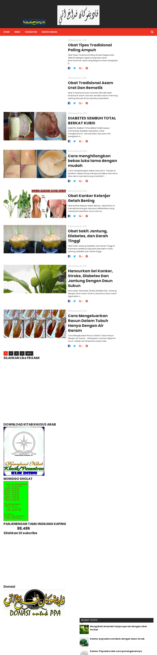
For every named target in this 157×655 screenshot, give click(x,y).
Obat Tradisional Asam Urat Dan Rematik (70, 83)
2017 (116, 275)
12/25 (118, 281)
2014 (116, 342)
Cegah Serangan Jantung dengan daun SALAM (136, 86)
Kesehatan (30, 32)
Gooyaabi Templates (55, 650)
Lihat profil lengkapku (79, 628)
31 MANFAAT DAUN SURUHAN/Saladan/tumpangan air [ (137, 127)
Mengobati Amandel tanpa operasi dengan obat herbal (137, 49)
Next (29, 340)
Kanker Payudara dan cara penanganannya (136, 74)
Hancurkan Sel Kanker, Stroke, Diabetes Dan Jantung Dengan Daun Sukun (71, 271)
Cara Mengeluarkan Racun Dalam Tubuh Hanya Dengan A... (134, 329)
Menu (17, 32)
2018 (116, 271)
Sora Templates (21, 650)
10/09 (119, 333)
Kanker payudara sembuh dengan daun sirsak (136, 61)
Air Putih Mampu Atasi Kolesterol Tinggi (133, 139)
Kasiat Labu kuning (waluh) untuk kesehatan (137, 164)
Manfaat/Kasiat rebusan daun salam (135, 152)
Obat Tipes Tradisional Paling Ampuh (70, 48)
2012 (116, 345)
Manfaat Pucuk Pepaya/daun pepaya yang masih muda (137, 100)
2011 (115, 348)
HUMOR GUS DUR (116, 627)
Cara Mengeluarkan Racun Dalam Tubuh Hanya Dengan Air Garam (75, 312)
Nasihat (112, 641)
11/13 (118, 287)
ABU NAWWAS (115, 618)
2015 (116, 339)
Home (6, 32)
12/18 (118, 284)
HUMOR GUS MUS (116, 632)
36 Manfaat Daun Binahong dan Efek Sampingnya (137, 113)
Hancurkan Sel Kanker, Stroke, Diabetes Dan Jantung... (131, 323)
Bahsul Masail (49, 32)
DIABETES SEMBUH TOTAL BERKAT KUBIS (72, 119)
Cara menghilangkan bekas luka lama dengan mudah (73, 157)
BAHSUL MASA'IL (116, 623)
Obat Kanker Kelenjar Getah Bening (69, 195)
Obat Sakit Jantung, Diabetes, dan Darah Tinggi (75, 231)
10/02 (119, 336)
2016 (116, 278)
